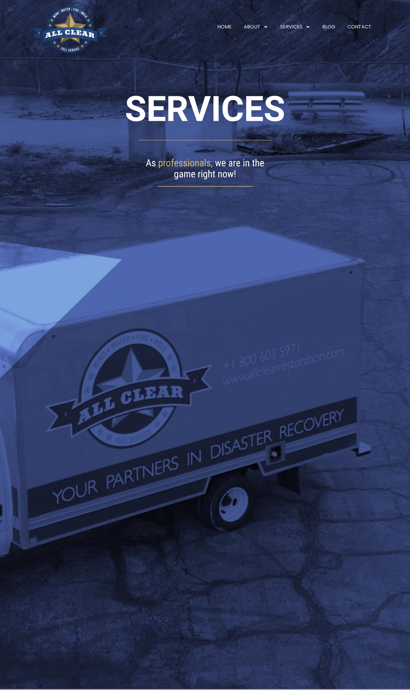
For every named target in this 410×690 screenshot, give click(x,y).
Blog (328, 26)
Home (224, 26)
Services (295, 26)
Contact (359, 26)
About (256, 26)
